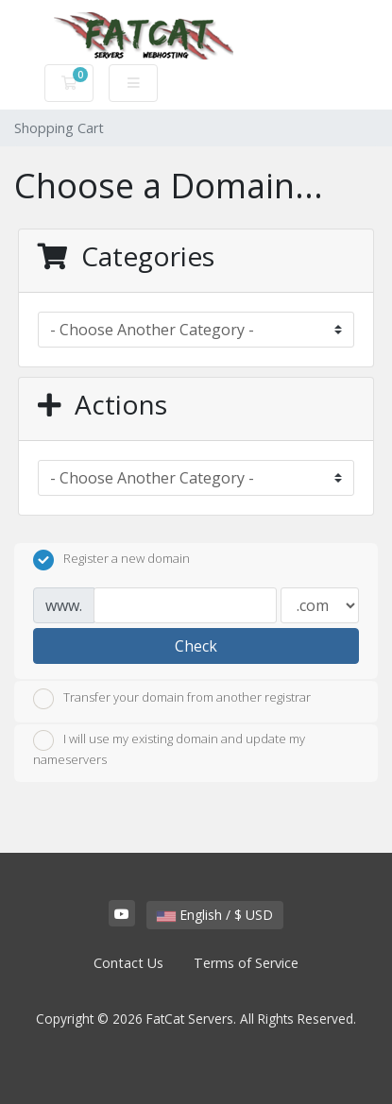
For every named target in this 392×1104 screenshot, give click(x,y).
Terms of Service (246, 963)
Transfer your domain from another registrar (172, 698)
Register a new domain (111, 560)
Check (196, 646)
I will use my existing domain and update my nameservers (169, 749)
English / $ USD (215, 915)
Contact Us (128, 963)
